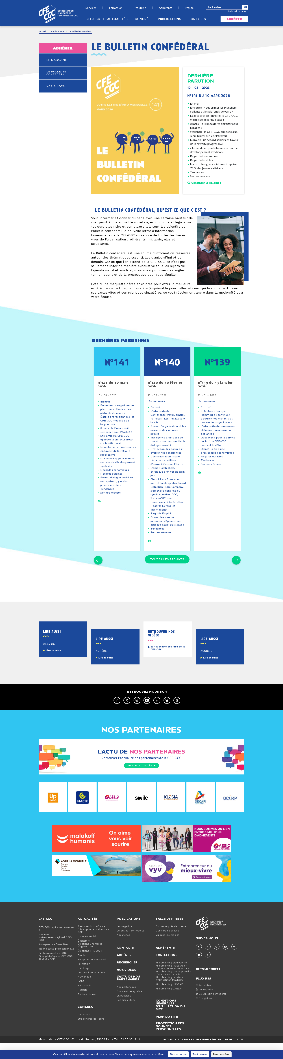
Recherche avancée (238, 11)
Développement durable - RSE (93, 947)
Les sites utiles (126, 1016)
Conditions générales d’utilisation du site (170, 1021)
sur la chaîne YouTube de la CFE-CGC (168, 664)
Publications (169, 19)
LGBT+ (82, 997)
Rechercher (127, 978)
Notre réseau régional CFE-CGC (55, 955)
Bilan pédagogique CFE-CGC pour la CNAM (56, 973)
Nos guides (123, 951)
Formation (116, 7)
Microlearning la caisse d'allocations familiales (170, 995)
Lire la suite (53, 667)
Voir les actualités (141, 782)
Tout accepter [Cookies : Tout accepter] (178, 1054)
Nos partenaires (126, 1003)
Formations (166, 971)
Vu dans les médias (167, 951)
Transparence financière (53, 960)
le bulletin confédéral (56, 73)
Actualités (117, 19)
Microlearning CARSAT (169, 1005)
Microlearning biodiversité (171, 979)
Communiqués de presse (171, 942)
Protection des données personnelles (170, 1042)
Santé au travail (87, 1010)
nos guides (55, 86)
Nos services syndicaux (131, 1007)
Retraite (83, 1006)
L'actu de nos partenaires (128, 994)
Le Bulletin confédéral (130, 947)
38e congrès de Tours (91, 1035)
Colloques (84, 1030)
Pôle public (84, 1001)
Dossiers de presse (167, 947)
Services (91, 7)
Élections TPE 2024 (90, 967)
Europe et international (92, 975)
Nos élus (44, 950)
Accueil (43, 31)
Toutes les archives (167, 575)
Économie (84, 957)
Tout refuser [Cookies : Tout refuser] (200, 1054)
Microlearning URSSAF (169, 1000)
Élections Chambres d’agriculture (90, 961)
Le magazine (124, 942)
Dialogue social (87, 952)
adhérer (234, 19)
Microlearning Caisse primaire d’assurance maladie (173, 989)
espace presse (208, 984)
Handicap (83, 984)
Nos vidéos (126, 985)
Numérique (84, 993)
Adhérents (165, 7)
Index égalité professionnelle (56, 965)
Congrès (143, 19)
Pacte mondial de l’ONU (53, 969)
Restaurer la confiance (91, 942)
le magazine (56, 60)
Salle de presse (169, 934)
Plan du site (167, 1032)
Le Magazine (205, 1005)
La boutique (124, 1012)
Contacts (197, 19)
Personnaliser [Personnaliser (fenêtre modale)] (221, 1054)
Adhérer (124, 971)
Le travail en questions (92, 988)
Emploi (82, 971)
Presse (189, 7)
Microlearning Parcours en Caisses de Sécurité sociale (172, 983)
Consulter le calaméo (204, 183)
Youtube (140, 7)
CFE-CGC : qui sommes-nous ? (56, 945)
